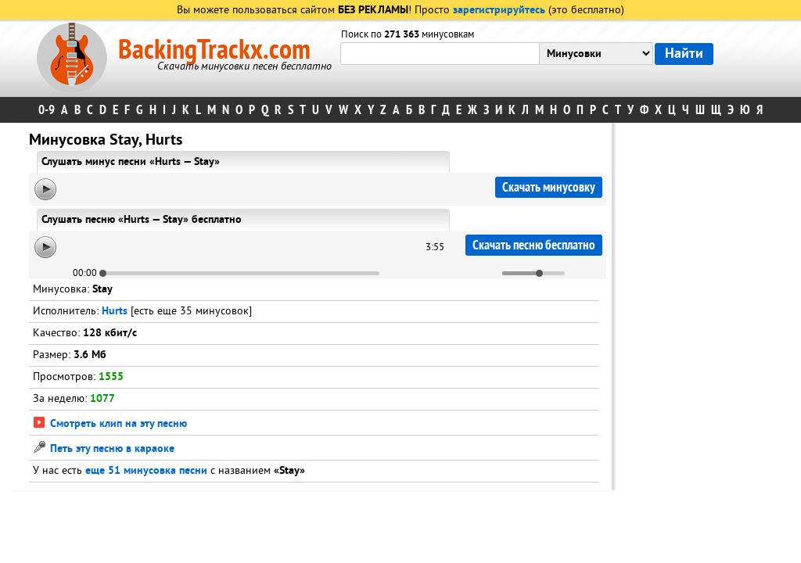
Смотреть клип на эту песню (110, 424)
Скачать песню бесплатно (533, 245)
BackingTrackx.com (214, 50)
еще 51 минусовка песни (146, 471)
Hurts (115, 311)
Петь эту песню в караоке (103, 449)
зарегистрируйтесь (499, 10)
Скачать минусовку (548, 187)
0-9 (46, 109)
